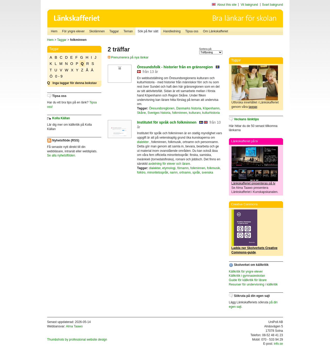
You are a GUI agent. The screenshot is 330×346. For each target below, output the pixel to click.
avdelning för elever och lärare (169, 164)
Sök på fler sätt (148, 31)
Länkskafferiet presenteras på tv (254, 183)
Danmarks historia (188, 108)
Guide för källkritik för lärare (248, 280)
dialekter (143, 142)
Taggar (114, 31)
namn (174, 172)
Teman (128, 31)
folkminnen (179, 113)
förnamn (182, 168)
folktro (141, 172)
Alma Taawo (74, 326)
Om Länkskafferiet (215, 31)
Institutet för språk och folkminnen (166, 122)
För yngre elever (73, 31)
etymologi (168, 168)
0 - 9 (59, 76)
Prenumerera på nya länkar (128, 57)
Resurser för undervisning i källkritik (253, 284)
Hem (54, 31)
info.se (278, 343)
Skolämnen (97, 31)
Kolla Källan (61, 118)
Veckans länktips (246, 119)
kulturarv (194, 113)
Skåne (141, 113)
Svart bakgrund (272, 4)
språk (196, 172)
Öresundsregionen (162, 108)
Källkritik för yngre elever (246, 271)
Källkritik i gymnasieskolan (247, 275)
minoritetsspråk (157, 172)
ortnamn (185, 172)
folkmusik (213, 168)
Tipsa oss (191, 31)
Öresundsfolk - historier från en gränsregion (175, 67)
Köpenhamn (211, 108)
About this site (226, 4)
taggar (253, 107)
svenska (207, 172)
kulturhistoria (211, 113)
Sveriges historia (158, 113)
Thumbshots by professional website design (77, 339)
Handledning (171, 31)
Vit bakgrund (249, 4)
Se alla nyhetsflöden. (61, 155)
